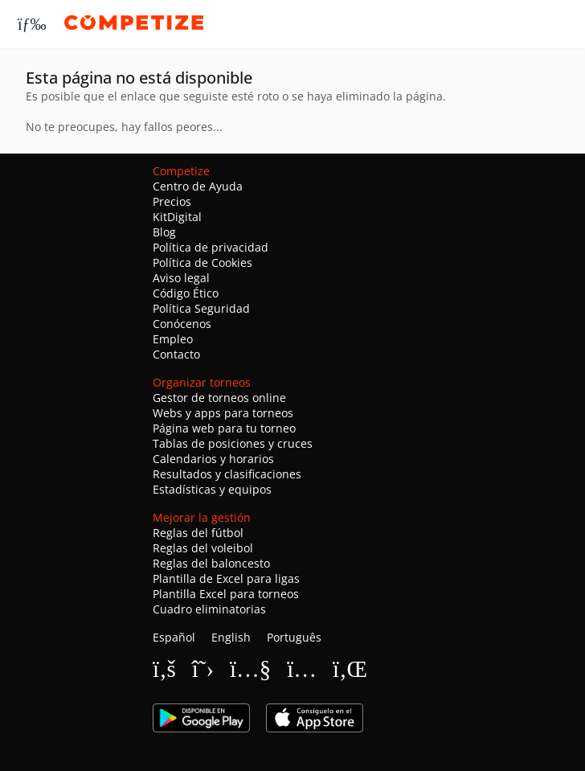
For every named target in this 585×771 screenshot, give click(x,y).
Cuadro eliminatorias (209, 609)
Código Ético (186, 293)
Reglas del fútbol (198, 532)
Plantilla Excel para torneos (226, 593)
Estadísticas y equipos (212, 489)
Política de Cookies (202, 262)
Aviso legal (181, 277)
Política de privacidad (210, 247)
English (231, 637)
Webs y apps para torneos (223, 412)
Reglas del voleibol (203, 548)
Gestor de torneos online (219, 397)
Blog (164, 232)
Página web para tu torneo (224, 428)
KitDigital (177, 216)
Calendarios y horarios (213, 458)
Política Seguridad (201, 308)
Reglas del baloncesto (211, 563)
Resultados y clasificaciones (227, 474)
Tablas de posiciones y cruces (233, 443)
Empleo (173, 339)
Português (294, 637)
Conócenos (182, 323)
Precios (172, 201)
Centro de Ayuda (198, 186)
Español (174, 637)
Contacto (176, 354)
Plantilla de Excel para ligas (226, 578)
